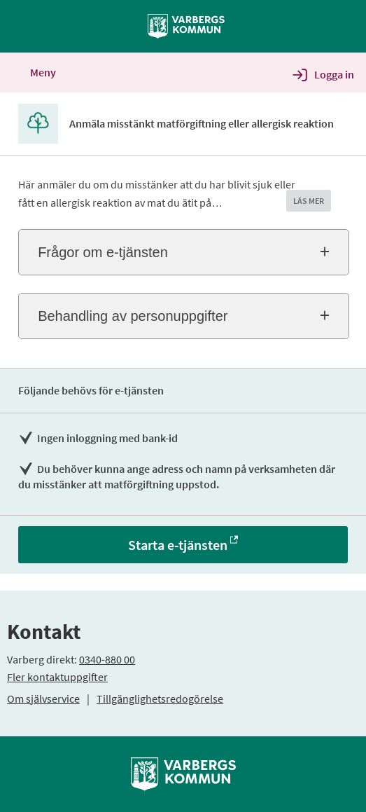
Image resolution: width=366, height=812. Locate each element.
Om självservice (43, 698)
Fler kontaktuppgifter (57, 677)
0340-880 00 (107, 659)
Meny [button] (33, 73)
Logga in (334, 74)
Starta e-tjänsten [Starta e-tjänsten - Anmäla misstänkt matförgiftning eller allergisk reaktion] (177, 544)
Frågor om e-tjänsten (103, 252)
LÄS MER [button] (308, 200)
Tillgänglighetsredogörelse (160, 698)
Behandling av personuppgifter (132, 316)
